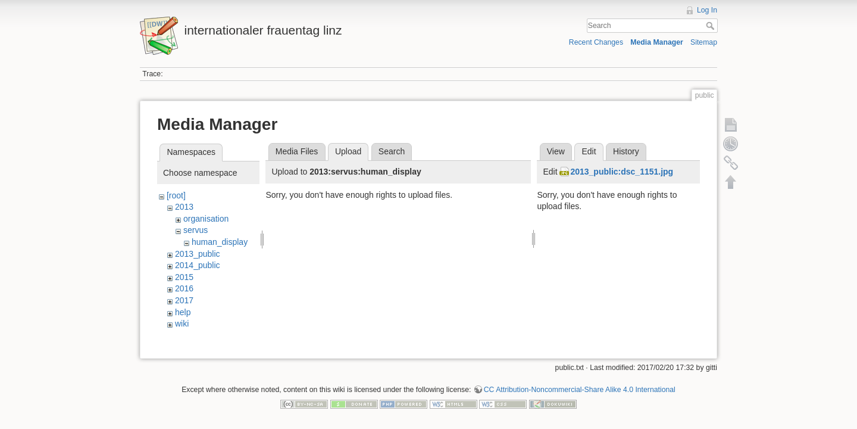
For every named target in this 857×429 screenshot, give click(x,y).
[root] (176, 195)
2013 (184, 207)
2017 (184, 300)
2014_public (197, 265)
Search (711, 25)
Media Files (297, 151)
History (626, 151)
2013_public (197, 254)
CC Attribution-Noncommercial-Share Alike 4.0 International (579, 390)
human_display (220, 242)
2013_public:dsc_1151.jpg (621, 171)
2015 (184, 277)
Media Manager (656, 42)
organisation (206, 218)
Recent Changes (596, 42)
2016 (184, 288)
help (182, 312)
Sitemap (703, 42)
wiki (182, 323)
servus (195, 230)
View (556, 151)
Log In (707, 10)
